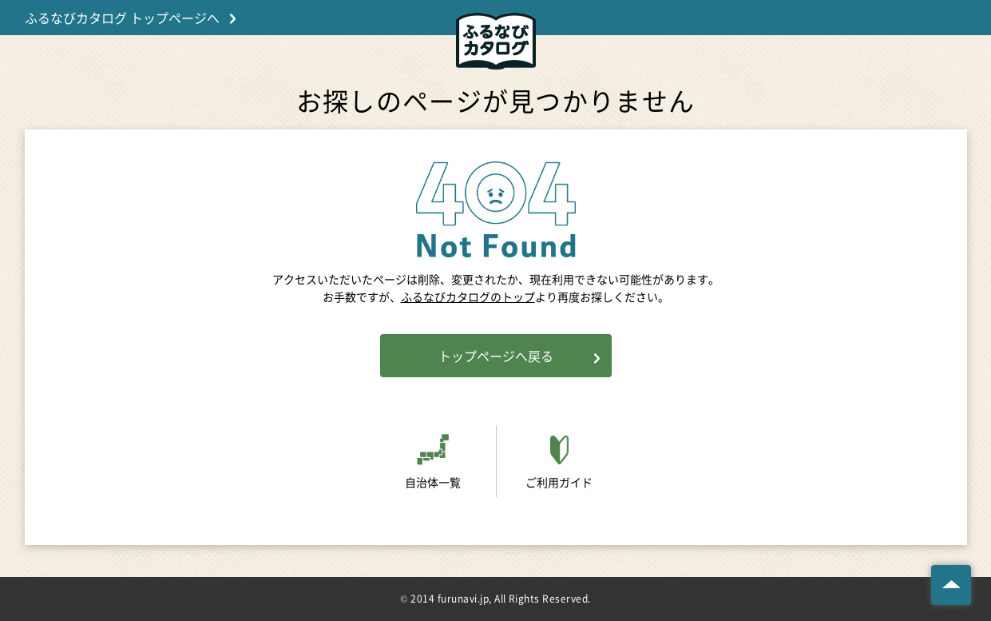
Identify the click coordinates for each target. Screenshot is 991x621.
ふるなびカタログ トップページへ (122, 17)
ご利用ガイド (559, 482)
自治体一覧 (433, 482)
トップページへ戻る (495, 355)
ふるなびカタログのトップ (468, 297)
